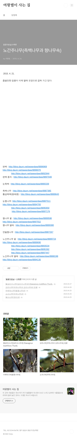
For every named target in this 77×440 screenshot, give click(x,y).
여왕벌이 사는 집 (16, 5)
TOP (72, 431)
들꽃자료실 (10, 279)
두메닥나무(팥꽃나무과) (15, 291)
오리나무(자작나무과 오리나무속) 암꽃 (21, 287)
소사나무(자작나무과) (14, 294)
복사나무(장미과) (12, 297)
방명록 (14, 15)
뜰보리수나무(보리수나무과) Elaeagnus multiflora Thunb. (29, 284)
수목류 (18, 279)
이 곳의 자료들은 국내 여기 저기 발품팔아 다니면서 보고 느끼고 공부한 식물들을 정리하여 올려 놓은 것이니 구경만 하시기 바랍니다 (33, 394)
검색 (66, 5)
